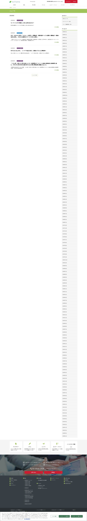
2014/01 (65, 343)
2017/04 (65, 248)
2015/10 (65, 294)
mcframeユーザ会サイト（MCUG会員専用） (18, 511)
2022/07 (65, 115)
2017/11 (65, 228)
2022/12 (65, 109)
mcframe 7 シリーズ (28, 480)
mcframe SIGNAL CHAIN (29, 491)
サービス (39, 483)
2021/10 (65, 129)
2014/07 (65, 329)
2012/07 (65, 392)
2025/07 (65, 46)
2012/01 (65, 404)
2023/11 (65, 86)
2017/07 (65, 239)
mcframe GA (27, 500)
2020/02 (65, 164)
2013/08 (65, 358)
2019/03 (65, 193)
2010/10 (65, 430)
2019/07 (65, 184)
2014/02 (65, 340)
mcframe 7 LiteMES (28, 485)
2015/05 (65, 306)
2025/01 (65, 54)
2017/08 (65, 236)
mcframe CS (27, 501)
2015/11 (65, 291)
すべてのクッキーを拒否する (64, 516)
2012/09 (65, 386)
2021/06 (65, 141)
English (34, 1)
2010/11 (65, 427)
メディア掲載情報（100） (67, 24)
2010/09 (65, 433)
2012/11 (65, 381)
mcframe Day (67, 483)
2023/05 (65, 98)
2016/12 (65, 259)
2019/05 (65, 190)
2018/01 (65, 222)
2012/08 (65, 389)
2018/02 (65, 219)
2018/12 (65, 202)
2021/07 (65, 138)
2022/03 (65, 124)
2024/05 (65, 72)
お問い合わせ (68, 1)
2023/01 (65, 106)
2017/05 (65, 245)
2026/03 (65, 31)
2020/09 (65, 158)
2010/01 (65, 436)
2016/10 (65, 262)
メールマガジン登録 (68, 481)
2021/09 (65, 132)
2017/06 (65, 242)
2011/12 (65, 407)
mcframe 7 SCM (27, 481)
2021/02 (65, 153)
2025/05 (65, 49)
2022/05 (65, 121)
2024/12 (65, 57)
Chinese (31, 1)
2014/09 (65, 323)
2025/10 (65, 43)
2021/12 (65, 127)
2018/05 (65, 216)
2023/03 (65, 103)
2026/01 (65, 37)
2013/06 (65, 363)
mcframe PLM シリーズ (29, 495)
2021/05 (65, 144)
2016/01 (65, 288)
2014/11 (65, 317)
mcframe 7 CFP (27, 484)
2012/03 (65, 401)
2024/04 (65, 75)
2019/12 (65, 170)
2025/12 (65, 40)
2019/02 (65, 196)
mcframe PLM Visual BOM (29, 496)
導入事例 (39, 478)
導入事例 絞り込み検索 (42, 480)
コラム (12, 483)
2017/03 (65, 251)
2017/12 (65, 225)
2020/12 (65, 155)
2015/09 (65, 297)
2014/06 (65, 332)
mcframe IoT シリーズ (29, 490)
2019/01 (65, 199)
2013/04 (65, 369)
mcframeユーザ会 (41, 485)
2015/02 (65, 311)
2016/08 (65, 268)
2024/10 (65, 60)
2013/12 (65, 346)
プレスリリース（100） (67, 21)
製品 (25, 478)
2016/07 (65, 271)
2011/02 (65, 424)
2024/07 (65, 69)
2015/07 (65, 300)
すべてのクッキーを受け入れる (76, 516)
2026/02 (65, 34)
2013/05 (65, 366)
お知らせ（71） (65, 18)
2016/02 (65, 285)
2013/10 (65, 352)
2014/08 (65, 326)
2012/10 (65, 384)
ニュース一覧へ (35, 75)
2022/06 (65, 118)
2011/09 (65, 415)
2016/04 (65, 280)
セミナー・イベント (55, 478)
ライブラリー (13, 485)
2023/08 (65, 92)
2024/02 (65, 80)
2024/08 (65, 66)
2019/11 (65, 173)
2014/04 (65, 337)
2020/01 (65, 167)
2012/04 (65, 398)
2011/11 (65, 410)
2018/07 (65, 213)
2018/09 (65, 207)
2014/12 (65, 314)
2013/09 (65, 355)
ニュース (12, 481)
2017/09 (65, 233)
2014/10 (65, 320)
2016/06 (65, 274)
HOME (11, 7)
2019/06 (65, 187)
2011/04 (65, 421)
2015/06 (65, 303)
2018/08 (65, 210)
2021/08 (65, 135)
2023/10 (65, 89)
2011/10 (65, 412)
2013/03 (65, 372)
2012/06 (65, 395)
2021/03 (65, 150)
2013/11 (65, 349)
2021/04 (65, 147)
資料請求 (74, 1)
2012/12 (65, 378)
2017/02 (65, 254)
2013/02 (65, 375)
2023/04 (65, 101)
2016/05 (65, 277)
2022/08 (65, 112)
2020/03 (65, 161)
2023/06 (65, 95)
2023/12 (65, 83)
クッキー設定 (54, 516)
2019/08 (65, 181)
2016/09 (65, 265)
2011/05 (65, 418)
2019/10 (65, 176)
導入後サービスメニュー (42, 488)
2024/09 (65, 63)
